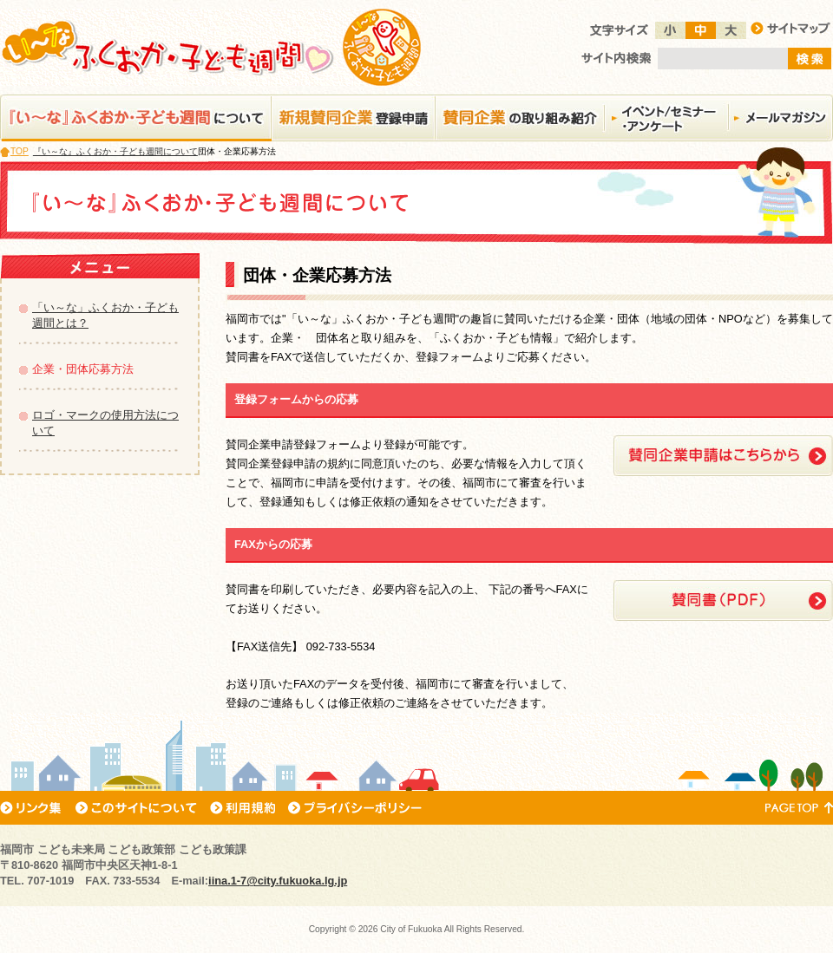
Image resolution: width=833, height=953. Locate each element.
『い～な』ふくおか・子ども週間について (115, 151)
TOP (19, 151)
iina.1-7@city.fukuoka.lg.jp (277, 880)
